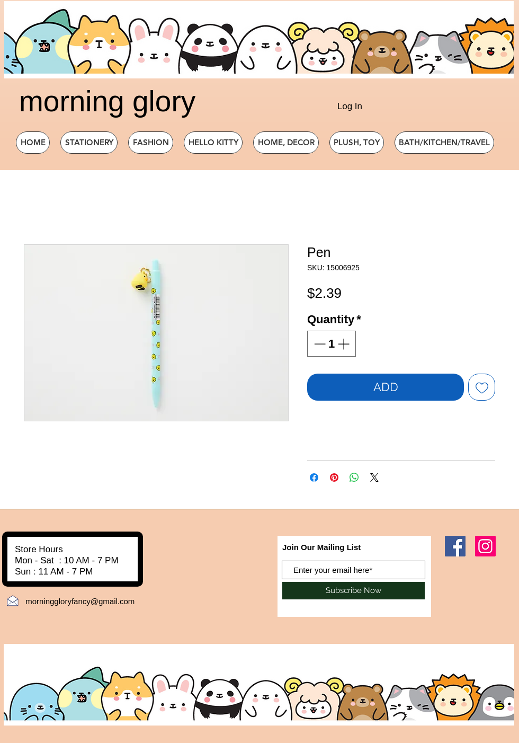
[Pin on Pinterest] (334, 477)
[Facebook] (455, 546)
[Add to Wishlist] (481, 387)
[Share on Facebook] (314, 477)
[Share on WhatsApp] (354, 477)
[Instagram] (485, 546)
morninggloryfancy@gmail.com (80, 601)
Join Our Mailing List (321, 547)
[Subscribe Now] (353, 590)
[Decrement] (318, 343)
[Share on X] (374, 477)
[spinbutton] (331, 343)
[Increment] (344, 343)
